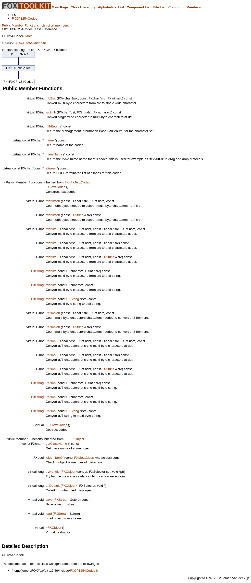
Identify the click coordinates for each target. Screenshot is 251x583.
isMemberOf (54, 457)
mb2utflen (53, 201)
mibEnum (52, 126)
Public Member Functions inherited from (46, 182)
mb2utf (51, 229)
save (49, 499)
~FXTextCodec (56, 425)
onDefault (53, 485)
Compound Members (184, 7)
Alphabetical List (111, 7)
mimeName (54, 154)
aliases (51, 168)
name (50, 140)
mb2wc (51, 98)
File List (159, 7)
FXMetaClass (84, 457)
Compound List (139, 7)
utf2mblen (53, 313)
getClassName (56, 443)
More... (30, 36)
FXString (77, 215)
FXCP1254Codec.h (31, 43)
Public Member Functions (20, 25)
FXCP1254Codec (24, 18)
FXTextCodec (55, 187)
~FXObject (53, 527)
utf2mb (51, 341)
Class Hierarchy (83, 7)
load (49, 513)
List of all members (55, 25)
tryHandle (53, 471)
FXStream (61, 499)
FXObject (68, 471)
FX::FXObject (74, 439)
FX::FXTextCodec (77, 182)
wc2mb (51, 112)
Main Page (60, 7)
